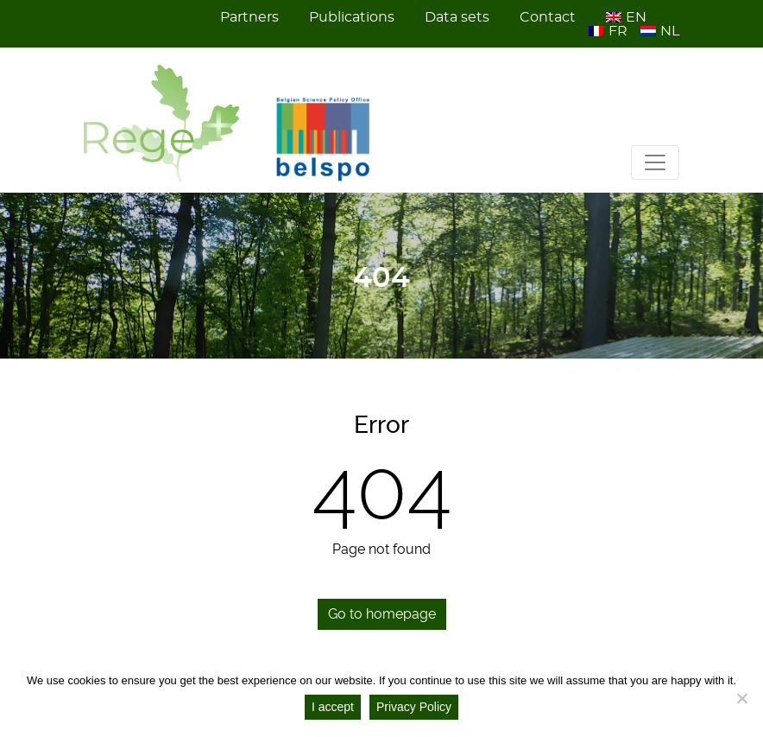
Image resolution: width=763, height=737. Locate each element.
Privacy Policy (413, 707)
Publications (351, 17)
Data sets (457, 17)
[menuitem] (627, 17)
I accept (333, 707)
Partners (249, 17)
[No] (741, 698)
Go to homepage (382, 614)
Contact (548, 17)
